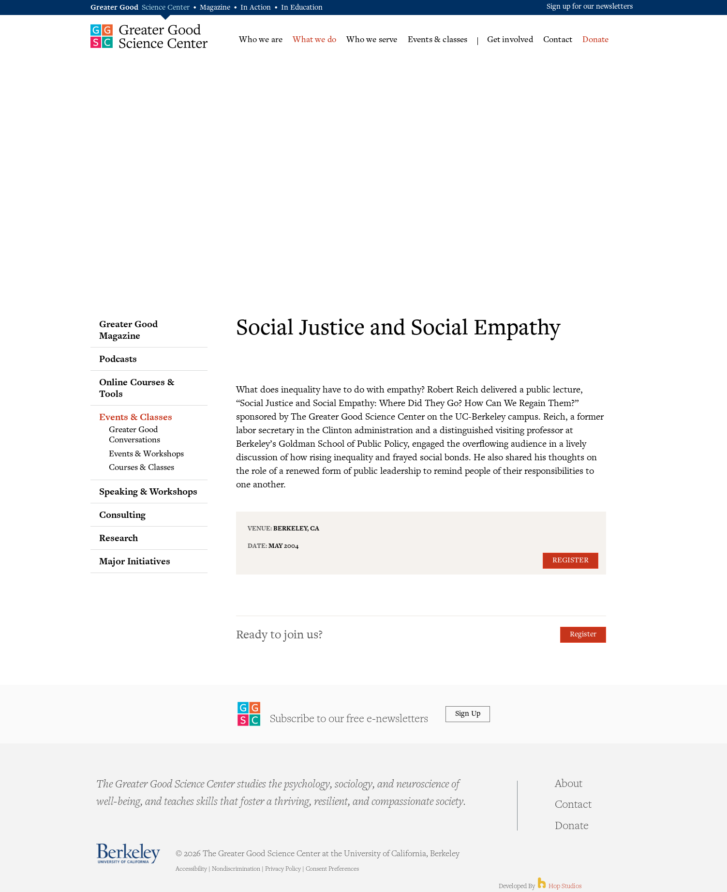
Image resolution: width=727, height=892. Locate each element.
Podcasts (118, 358)
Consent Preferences (332, 869)
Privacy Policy (283, 869)
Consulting (122, 514)
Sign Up (467, 714)
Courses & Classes (141, 468)
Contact (557, 40)
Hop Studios (558, 886)
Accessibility (191, 869)
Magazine (215, 8)
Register (570, 561)
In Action (255, 8)
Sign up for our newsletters (590, 7)
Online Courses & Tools (136, 387)
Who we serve (371, 40)
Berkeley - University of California (128, 853)
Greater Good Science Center (149, 36)
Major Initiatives (134, 561)
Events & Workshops (146, 454)
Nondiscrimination (236, 869)
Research (118, 538)
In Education (302, 8)
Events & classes (438, 40)
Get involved (510, 40)
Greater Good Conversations (134, 435)
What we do (314, 40)
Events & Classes (135, 417)
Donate (595, 40)
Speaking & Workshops (148, 491)
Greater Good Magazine (128, 329)
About (568, 784)
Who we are (260, 40)
